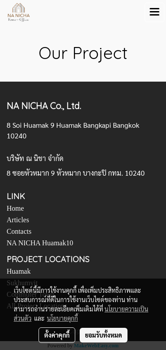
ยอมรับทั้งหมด (103, 335)
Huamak (19, 271)
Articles (18, 220)
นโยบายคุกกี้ (62, 318)
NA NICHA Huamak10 (40, 243)
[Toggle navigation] (154, 12)
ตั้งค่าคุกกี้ (56, 335)
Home (15, 208)
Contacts (19, 231)
